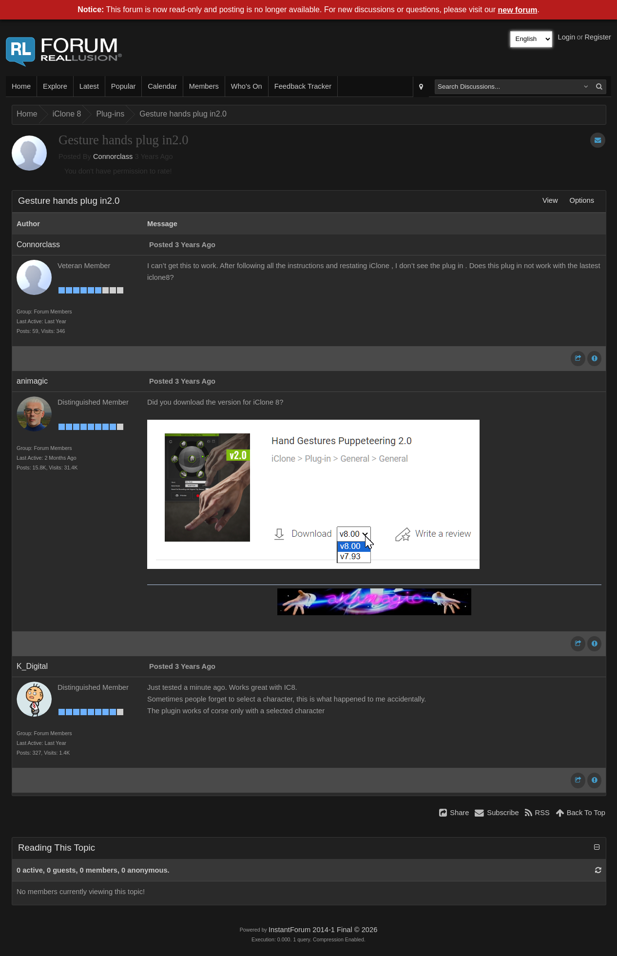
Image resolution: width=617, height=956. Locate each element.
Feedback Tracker (303, 86)
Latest (89, 86)
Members (204, 86)
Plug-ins (110, 114)
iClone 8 (67, 114)
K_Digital (32, 666)
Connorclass (113, 156)
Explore (55, 86)
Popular (123, 86)
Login (567, 37)
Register (597, 37)
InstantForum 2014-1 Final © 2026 (323, 930)
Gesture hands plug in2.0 (183, 114)
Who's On (246, 86)
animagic (32, 381)
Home (21, 86)
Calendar (162, 86)
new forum (518, 10)
